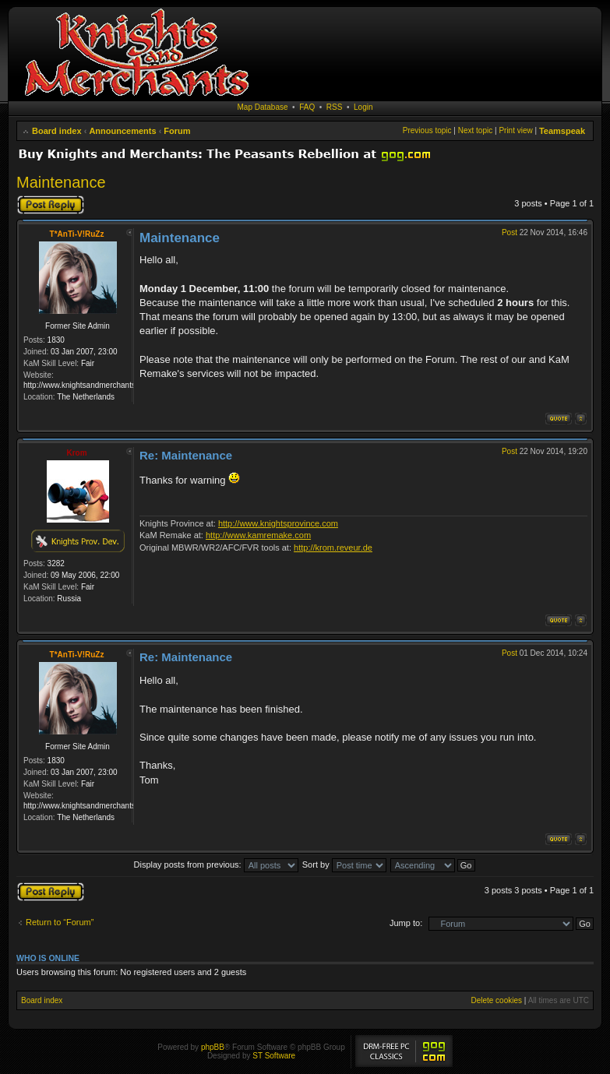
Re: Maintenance (185, 455)
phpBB (212, 1047)
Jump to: (406, 923)
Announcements (122, 131)
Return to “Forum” (59, 922)
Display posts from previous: (216, 864)
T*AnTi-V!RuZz (77, 234)
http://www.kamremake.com (258, 535)
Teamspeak (562, 131)
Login (363, 107)
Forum (177, 131)
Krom (76, 453)
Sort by (344, 864)
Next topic (475, 130)
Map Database (263, 107)
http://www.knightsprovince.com (278, 523)
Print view (515, 130)
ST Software (273, 1055)
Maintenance (61, 182)
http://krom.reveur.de (333, 547)
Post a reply (50, 205)
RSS (334, 107)
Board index (57, 131)
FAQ (307, 107)
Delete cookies (496, 1000)
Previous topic (427, 130)
